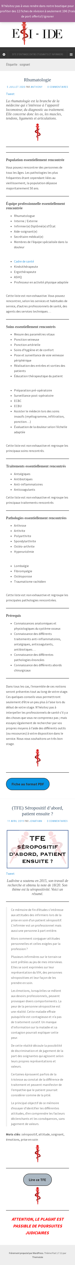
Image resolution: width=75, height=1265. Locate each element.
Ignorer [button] (48, 16)
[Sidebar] (4, 54)
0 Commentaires (57, 87)
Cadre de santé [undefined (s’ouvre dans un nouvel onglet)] (24, 261)
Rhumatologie (37, 79)
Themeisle (37, 1257)
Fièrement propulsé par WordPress (26, 1253)
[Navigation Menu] (71, 54)
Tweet (10, 94)
